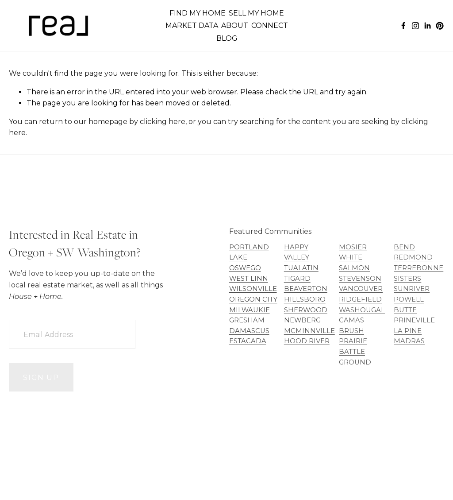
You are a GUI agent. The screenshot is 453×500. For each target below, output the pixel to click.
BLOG (227, 38)
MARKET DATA (191, 25)
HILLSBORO (305, 299)
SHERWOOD (305, 310)
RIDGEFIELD (360, 299)
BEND (404, 247)
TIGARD (297, 279)
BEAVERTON (305, 289)
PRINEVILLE (414, 320)
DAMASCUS (249, 331)
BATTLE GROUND (355, 357)
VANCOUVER (361, 289)
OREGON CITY (253, 299)
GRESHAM (247, 320)
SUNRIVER (412, 289)
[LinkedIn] (427, 25)
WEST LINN (248, 279)
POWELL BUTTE (409, 304)
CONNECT (269, 25)
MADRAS (409, 341)
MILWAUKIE (249, 310)
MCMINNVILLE (309, 331)
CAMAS (351, 320)
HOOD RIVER (307, 341)
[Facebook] (403, 25)
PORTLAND (249, 247)
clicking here (162, 121)
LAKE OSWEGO (245, 262)
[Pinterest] (439, 25)
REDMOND (413, 257)
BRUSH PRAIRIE (353, 336)
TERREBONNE (418, 268)
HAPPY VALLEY (296, 252)
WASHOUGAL (362, 310)
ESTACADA (247, 341)
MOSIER (353, 247)
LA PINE (408, 331)
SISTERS (407, 279)
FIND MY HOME (197, 13)
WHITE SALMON (354, 262)
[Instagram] (415, 25)
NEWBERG (302, 320)
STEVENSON (360, 279)
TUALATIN (301, 268)
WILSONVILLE (253, 289)
